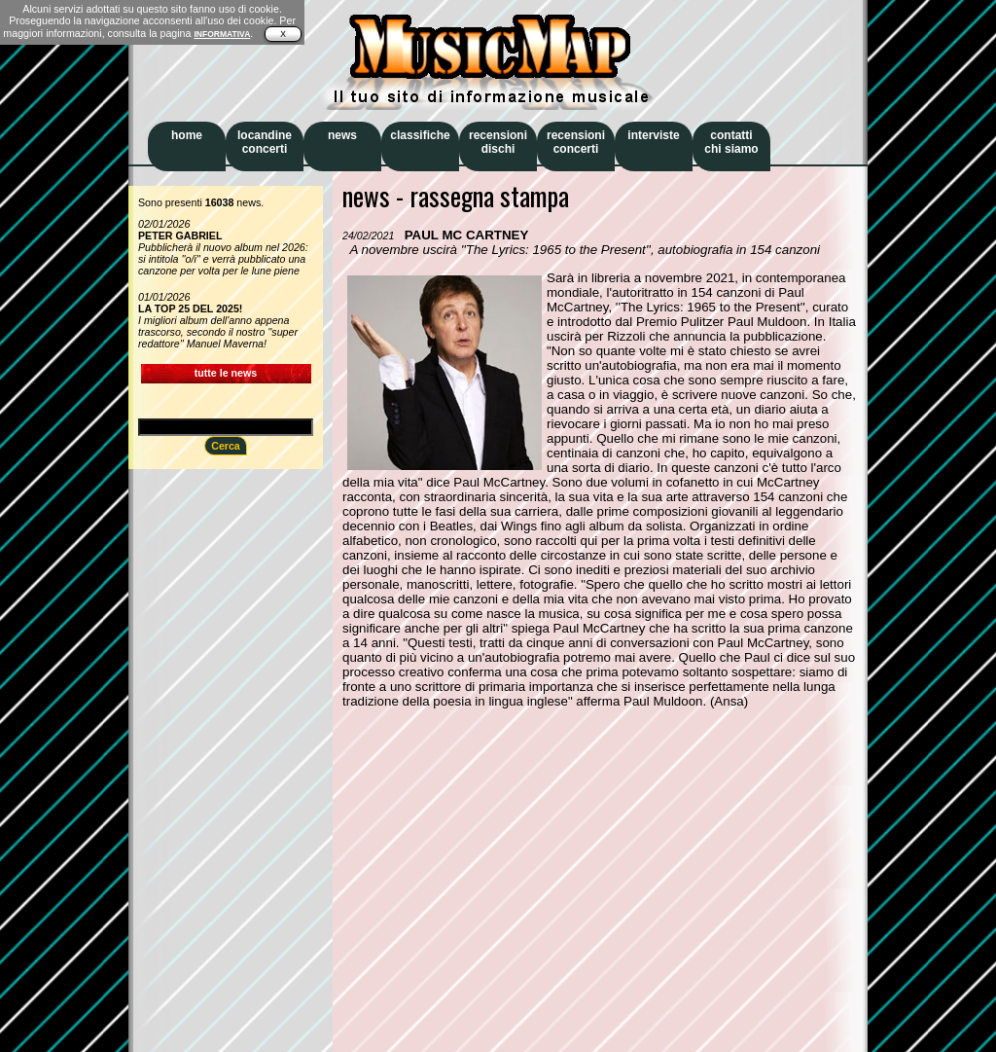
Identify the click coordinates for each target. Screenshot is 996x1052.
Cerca (225, 446)
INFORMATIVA (222, 34)
